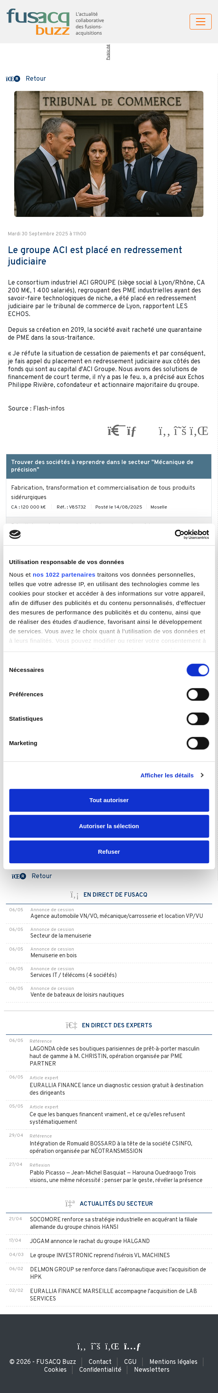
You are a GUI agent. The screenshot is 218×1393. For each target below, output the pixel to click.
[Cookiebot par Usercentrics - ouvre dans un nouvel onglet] (174, 534)
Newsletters (152, 1370)
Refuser (109, 851)
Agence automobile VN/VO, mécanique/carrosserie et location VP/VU (116, 916)
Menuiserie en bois (53, 956)
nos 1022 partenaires (64, 574)
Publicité (108, 52)
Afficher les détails (167, 775)
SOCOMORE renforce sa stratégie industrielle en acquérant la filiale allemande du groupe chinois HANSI (114, 1223)
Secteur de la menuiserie (60, 936)
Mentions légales (173, 1362)
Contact (100, 1362)
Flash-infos (49, 409)
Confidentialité (100, 1370)
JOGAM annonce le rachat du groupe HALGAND (90, 1241)
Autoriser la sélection (109, 826)
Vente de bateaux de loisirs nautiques (77, 995)
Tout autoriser (109, 800)
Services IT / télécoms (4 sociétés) (73, 975)
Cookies (55, 1370)
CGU (130, 1362)
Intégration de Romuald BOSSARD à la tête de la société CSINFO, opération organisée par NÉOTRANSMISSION (111, 1147)
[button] (26, 78)
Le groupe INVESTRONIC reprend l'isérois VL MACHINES (100, 1256)
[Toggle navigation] (201, 22)
